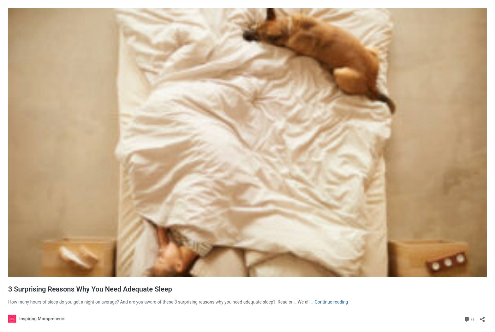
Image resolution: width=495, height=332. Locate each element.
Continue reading (331, 301)
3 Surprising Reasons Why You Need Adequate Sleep (90, 289)
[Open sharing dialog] (482, 317)
